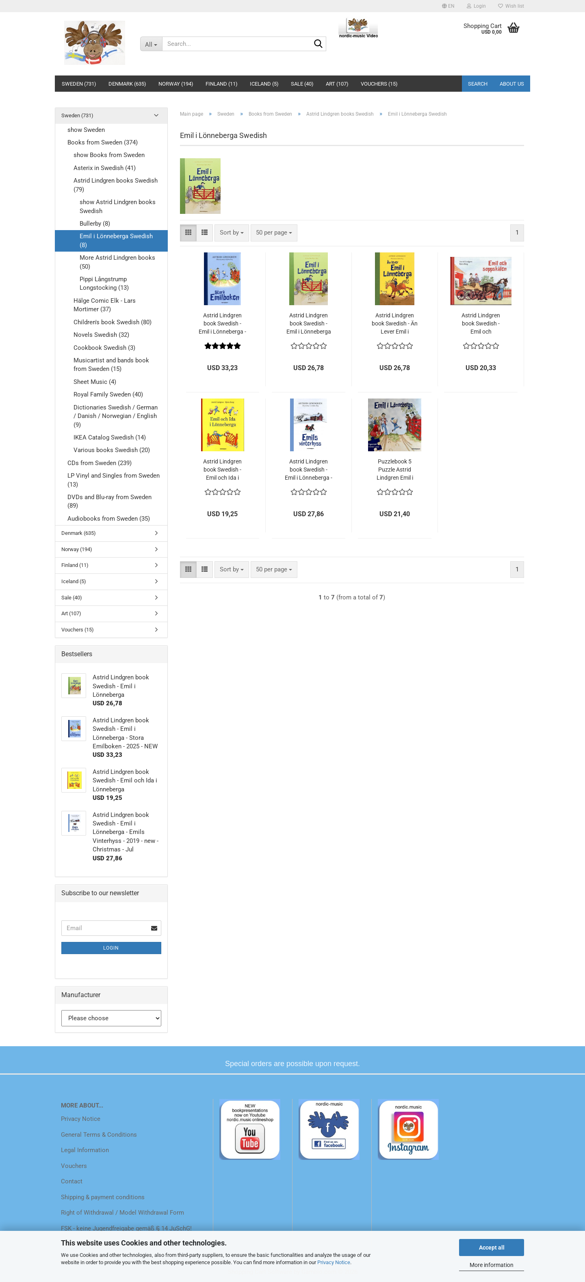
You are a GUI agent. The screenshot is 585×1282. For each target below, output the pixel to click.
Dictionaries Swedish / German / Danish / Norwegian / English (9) (116, 416)
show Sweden (86, 130)
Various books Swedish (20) (112, 450)
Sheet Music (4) (95, 382)
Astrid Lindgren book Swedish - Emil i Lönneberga (308, 323)
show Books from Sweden (109, 155)
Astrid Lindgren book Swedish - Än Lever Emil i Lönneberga (395, 324)
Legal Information (85, 1150)
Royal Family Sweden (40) (108, 394)
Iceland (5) (264, 84)
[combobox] (231, 232)
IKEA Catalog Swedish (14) (110, 437)
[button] (448, 6)
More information (492, 1265)
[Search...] (151, 44)
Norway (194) (175, 84)
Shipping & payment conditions (103, 1197)
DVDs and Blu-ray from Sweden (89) (109, 501)
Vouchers (74, 1166)
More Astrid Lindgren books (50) (117, 262)
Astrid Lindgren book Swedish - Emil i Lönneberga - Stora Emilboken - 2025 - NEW (222, 324)
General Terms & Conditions (99, 1134)
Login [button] (476, 6)
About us (512, 84)
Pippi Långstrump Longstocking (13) (104, 283)
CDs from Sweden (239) (99, 463)
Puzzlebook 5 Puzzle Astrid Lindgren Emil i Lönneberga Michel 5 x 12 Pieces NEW (395, 470)
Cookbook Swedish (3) (104, 347)
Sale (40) (302, 84)
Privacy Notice (333, 1262)
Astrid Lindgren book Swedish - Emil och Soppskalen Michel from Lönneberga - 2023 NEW (480, 324)
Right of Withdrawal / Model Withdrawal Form (122, 1212)
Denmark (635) (127, 84)
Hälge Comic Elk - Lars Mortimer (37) (105, 305)
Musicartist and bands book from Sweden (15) (111, 365)
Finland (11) (222, 84)
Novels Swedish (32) (101, 334)
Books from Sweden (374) (102, 142)
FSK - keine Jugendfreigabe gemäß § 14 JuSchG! (126, 1228)
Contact (71, 1181)
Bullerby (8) (95, 223)
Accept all (492, 1247)
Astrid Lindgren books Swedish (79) (116, 185)
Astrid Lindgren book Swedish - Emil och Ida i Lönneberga (222, 470)
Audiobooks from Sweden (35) (108, 518)
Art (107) (337, 84)
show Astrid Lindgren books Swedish (118, 206)
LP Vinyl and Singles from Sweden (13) (113, 480)
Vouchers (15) (379, 84)
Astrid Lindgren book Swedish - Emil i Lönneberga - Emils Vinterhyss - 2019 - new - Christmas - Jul (308, 470)
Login (111, 948)
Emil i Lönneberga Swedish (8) (116, 240)
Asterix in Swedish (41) (105, 168)
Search (478, 84)
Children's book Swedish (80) (113, 322)
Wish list (511, 6)
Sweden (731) (79, 84)
